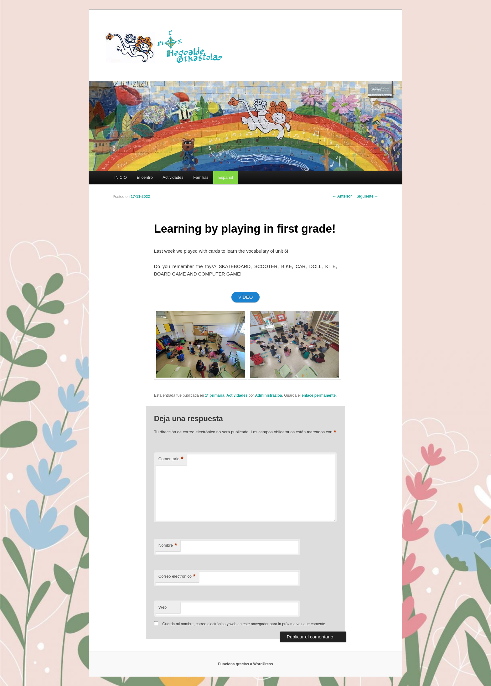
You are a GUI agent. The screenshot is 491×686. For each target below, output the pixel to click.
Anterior (342, 196)
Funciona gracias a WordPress (245, 664)
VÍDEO (245, 297)
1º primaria (215, 395)
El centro (144, 177)
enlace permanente (319, 395)
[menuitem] (225, 177)
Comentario (170, 459)
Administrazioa (268, 395)
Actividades (173, 177)
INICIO (120, 177)
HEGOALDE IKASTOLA (166, 46)
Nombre (167, 545)
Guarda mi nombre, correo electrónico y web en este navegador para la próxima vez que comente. (244, 624)
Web (162, 607)
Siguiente (367, 196)
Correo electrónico (177, 576)
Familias (200, 177)
